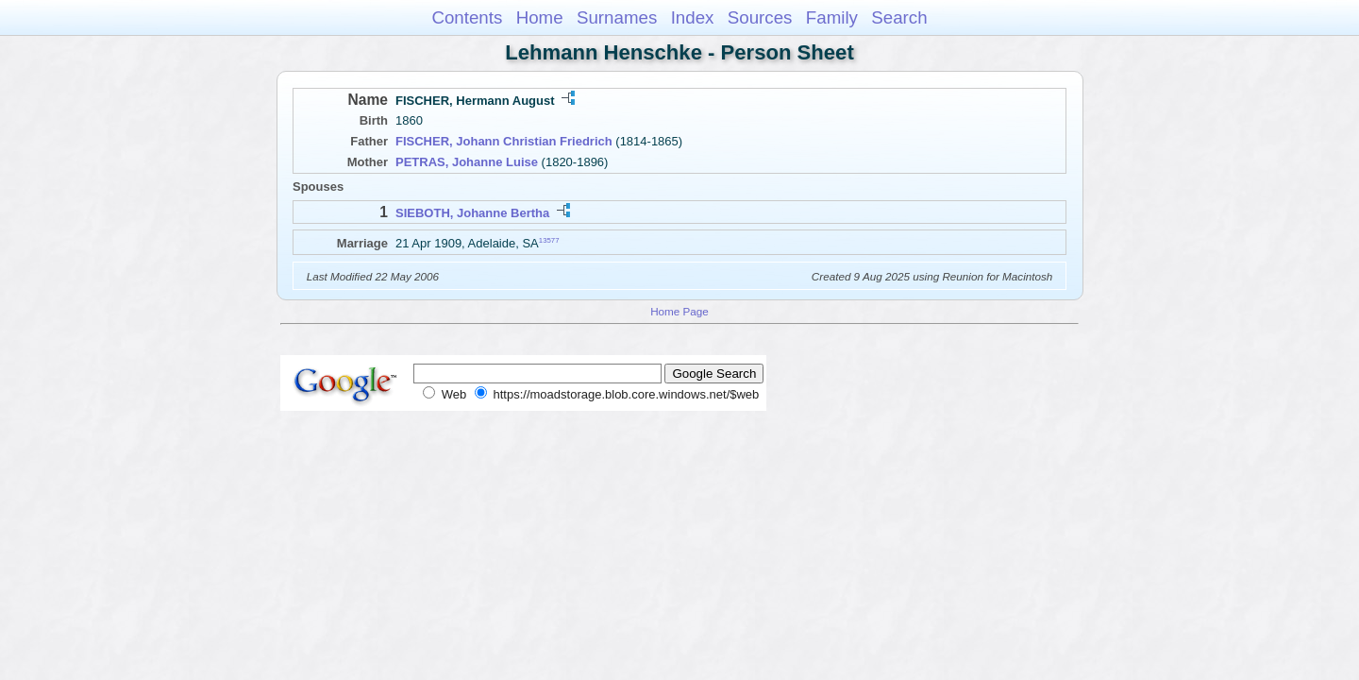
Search (899, 17)
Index (692, 17)
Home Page (679, 311)
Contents (466, 17)
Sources (760, 17)
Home (539, 17)
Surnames (617, 17)
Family (832, 17)
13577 (549, 240)
